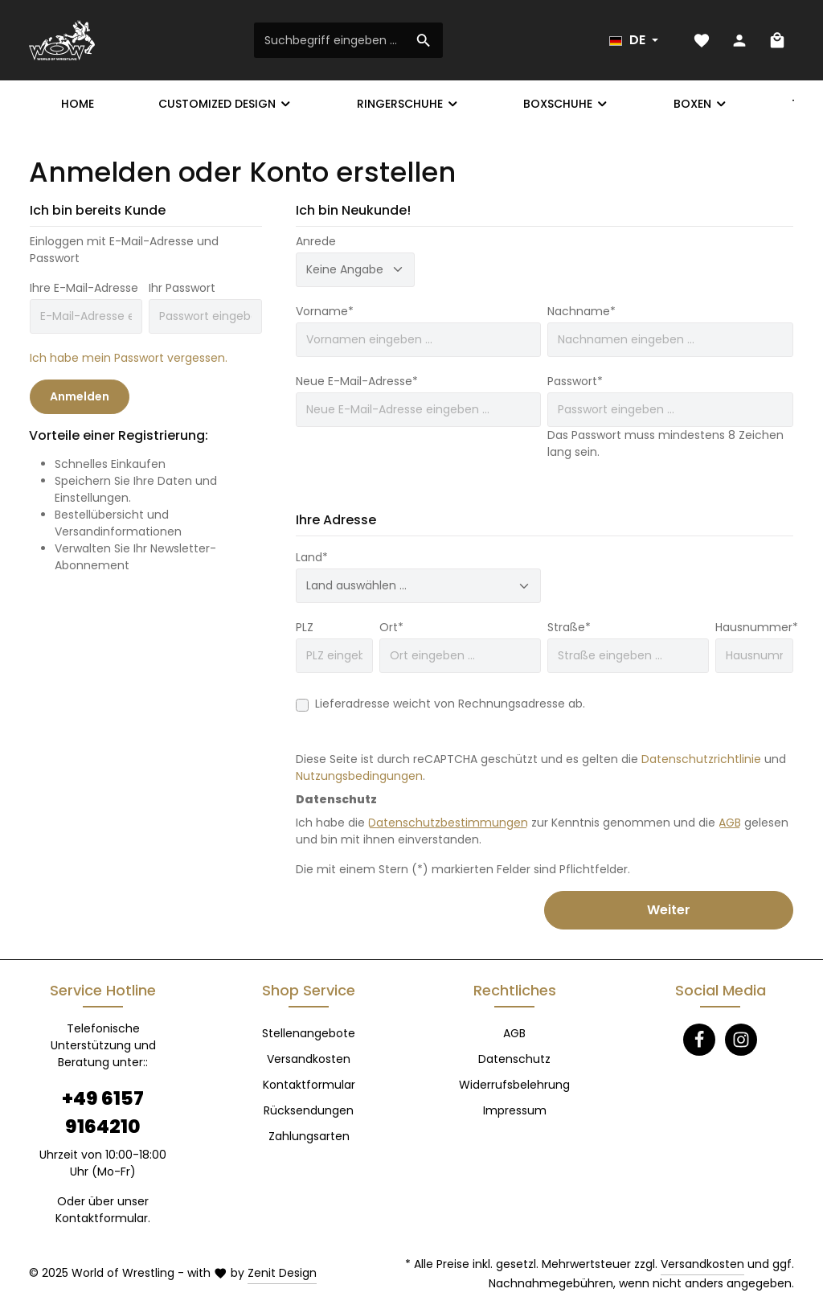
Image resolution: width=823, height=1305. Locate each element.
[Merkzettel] (701, 40)
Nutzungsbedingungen (359, 776)
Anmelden (79, 396)
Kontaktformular (101, 1218)
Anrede (316, 241)
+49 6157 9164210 (103, 1112)
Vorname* (325, 311)
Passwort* (575, 381)
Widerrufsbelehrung (514, 1085)
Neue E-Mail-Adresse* (357, 381)
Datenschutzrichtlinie (701, 759)
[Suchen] (424, 40)
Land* (312, 557)
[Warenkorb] (777, 40)
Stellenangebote (308, 1033)
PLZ (304, 627)
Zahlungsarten (309, 1136)
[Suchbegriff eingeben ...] (330, 40)
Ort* (391, 627)
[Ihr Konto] (739, 40)
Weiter (668, 910)
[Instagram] (741, 1040)
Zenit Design (282, 1273)
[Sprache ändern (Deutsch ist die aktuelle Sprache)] (634, 40)
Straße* (569, 627)
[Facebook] (699, 1040)
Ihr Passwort (182, 288)
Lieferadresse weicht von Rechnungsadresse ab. (450, 704)
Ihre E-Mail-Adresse (84, 288)
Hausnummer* (756, 627)
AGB (730, 823)
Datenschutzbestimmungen (448, 823)
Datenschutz (514, 1059)
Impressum (515, 1110)
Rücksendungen (309, 1110)
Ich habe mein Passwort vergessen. (128, 358)
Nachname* (581, 311)
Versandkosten (308, 1059)
